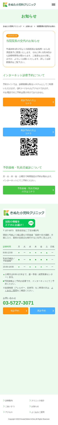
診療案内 (9, 401)
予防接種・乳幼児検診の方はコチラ (28, 190)
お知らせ (35, 406)
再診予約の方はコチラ (28, 132)
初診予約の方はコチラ (28, 102)
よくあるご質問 (37, 412)
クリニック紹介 (37, 401)
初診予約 (15, 310)
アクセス (9, 412)
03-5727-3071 (18, 303)
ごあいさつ (10, 406)
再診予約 (41, 310)
